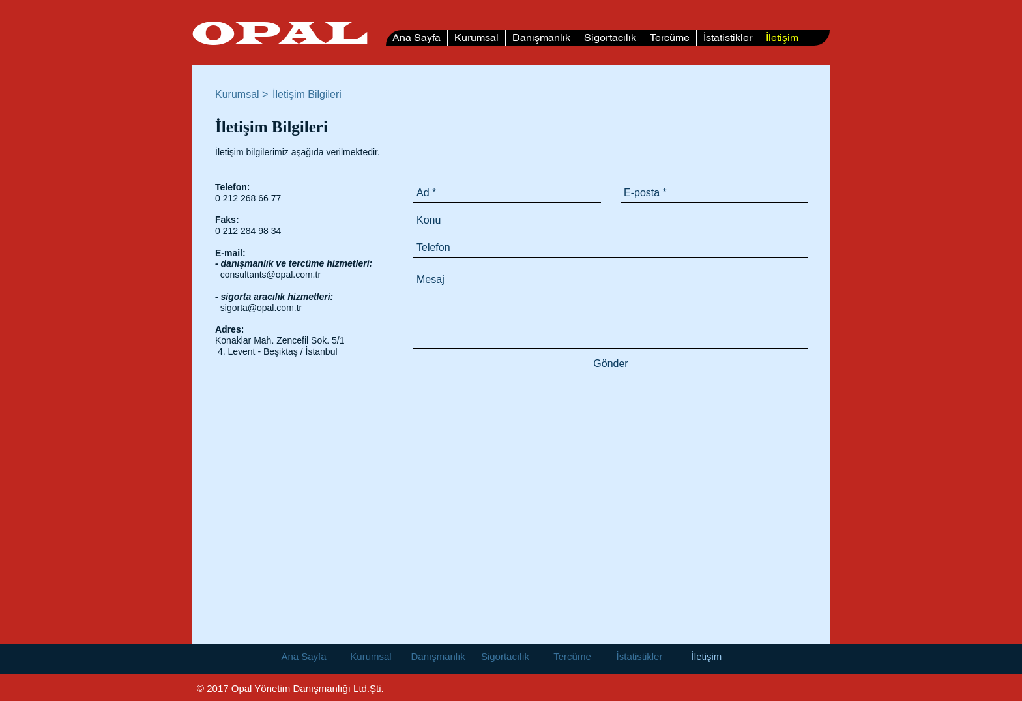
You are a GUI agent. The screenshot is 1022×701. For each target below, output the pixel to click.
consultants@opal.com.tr (270, 274)
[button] (309, 95)
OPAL (280, 34)
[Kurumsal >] (243, 95)
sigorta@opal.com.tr (261, 308)
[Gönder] (611, 363)
